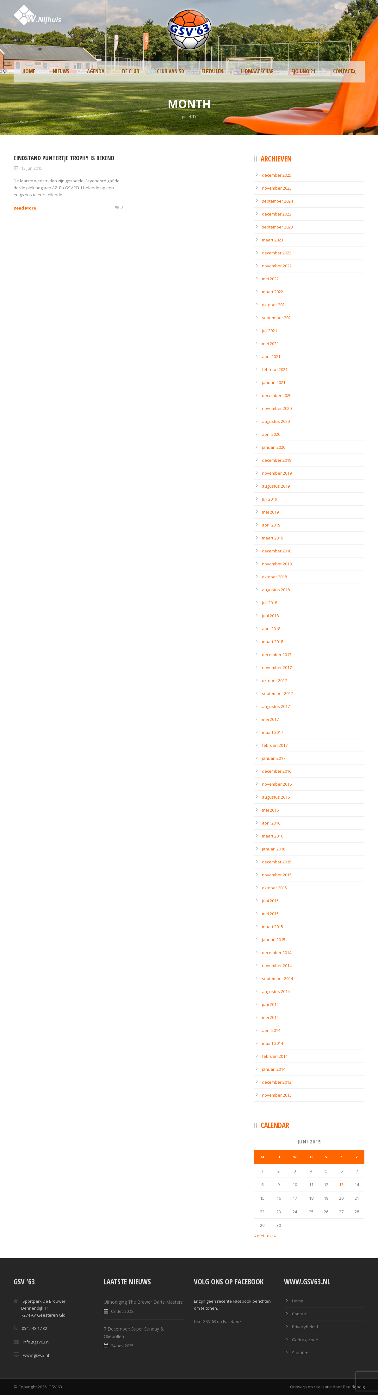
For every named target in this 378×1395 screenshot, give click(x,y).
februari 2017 (275, 745)
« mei (259, 1236)
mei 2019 (270, 512)
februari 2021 (275, 369)
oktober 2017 (274, 680)
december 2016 (276, 771)
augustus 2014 (276, 991)
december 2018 (276, 551)
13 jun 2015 (31, 168)
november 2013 (277, 1095)
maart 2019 (272, 538)
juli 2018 (269, 603)
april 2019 (271, 525)
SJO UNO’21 (303, 71)
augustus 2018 (276, 590)
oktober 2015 (274, 888)
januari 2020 (273, 447)
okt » (271, 1236)
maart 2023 (272, 240)
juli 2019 (269, 499)
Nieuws (61, 71)
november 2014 (277, 965)
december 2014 (276, 952)
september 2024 (277, 201)
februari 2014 (275, 1056)
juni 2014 (270, 1004)
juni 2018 (270, 615)
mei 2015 (270, 914)
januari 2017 (273, 758)
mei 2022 (270, 279)
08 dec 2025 (122, 1311)
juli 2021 (269, 330)
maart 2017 (272, 732)
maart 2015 (272, 926)
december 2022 (276, 253)
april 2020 (271, 434)
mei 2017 (270, 719)
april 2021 (271, 356)
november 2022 (277, 266)
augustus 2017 (276, 706)
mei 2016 (270, 810)
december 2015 (276, 862)
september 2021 (277, 317)
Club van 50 (170, 71)
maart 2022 (272, 292)
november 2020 (277, 408)
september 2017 (277, 693)
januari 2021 (273, 382)
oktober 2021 (274, 305)
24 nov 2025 (122, 1346)
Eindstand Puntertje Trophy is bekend (64, 158)
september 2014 (277, 978)
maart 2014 (272, 1043)
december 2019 (276, 460)
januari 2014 (273, 1069)
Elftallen (212, 71)
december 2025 (276, 175)
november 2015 (277, 875)
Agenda (95, 71)
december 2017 (276, 654)
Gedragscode (305, 1340)
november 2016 (277, 784)
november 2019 (277, 473)
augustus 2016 (276, 797)
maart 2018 (272, 641)
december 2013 (276, 1082)
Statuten (300, 1352)
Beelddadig (354, 1387)
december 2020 (276, 395)
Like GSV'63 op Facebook (218, 1321)
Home (28, 71)
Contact (343, 71)
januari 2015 (273, 939)
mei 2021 (270, 343)
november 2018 (277, 564)
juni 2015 (270, 901)
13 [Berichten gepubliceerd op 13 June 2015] (341, 1184)
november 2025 (277, 188)
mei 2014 (270, 1017)
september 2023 (277, 227)
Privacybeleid (305, 1327)
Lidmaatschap (257, 71)
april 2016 (271, 823)
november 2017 (277, 667)
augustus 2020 (276, 421)
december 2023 (276, 214)
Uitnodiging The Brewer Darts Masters (143, 1302)
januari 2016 (273, 849)
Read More (25, 208)
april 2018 (271, 628)
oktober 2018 (274, 577)
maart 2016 (272, 836)
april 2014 (271, 1030)
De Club (130, 71)
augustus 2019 (276, 486)
